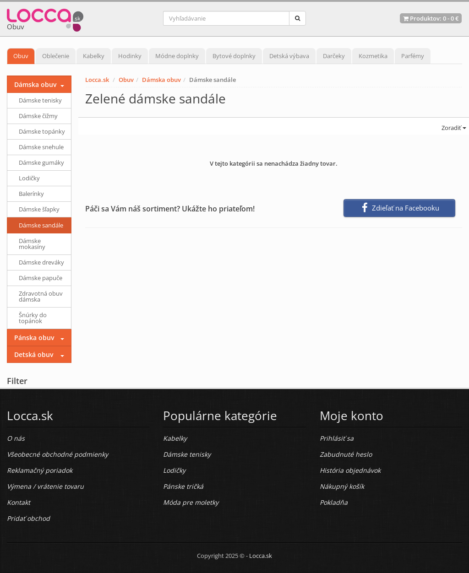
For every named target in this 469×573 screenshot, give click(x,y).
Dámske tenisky (40, 100)
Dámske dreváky (41, 262)
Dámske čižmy (38, 116)
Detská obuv (33, 354)
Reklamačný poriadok (39, 470)
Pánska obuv (34, 337)
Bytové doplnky (234, 56)
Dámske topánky (42, 131)
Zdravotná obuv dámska (41, 296)
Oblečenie (55, 56)
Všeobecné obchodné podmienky (57, 454)
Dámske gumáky (41, 162)
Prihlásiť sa (337, 438)
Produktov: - (430, 18)
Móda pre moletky (190, 502)
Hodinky (130, 56)
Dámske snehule (41, 147)
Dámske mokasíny (32, 244)
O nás (16, 438)
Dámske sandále (41, 225)
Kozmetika (373, 56)
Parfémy (412, 56)
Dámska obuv (161, 80)
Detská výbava (289, 56)
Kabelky (93, 56)
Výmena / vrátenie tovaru (45, 486)
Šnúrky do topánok (33, 318)
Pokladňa (334, 502)
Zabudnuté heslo (346, 454)
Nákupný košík (342, 486)
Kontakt (18, 502)
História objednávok (350, 470)
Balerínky (31, 193)
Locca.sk (97, 80)
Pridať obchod (28, 518)
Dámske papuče (40, 278)
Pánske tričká (183, 486)
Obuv (20, 56)
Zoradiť (453, 128)
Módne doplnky (177, 56)
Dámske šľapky (39, 209)
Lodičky (29, 178)
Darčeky (334, 56)
